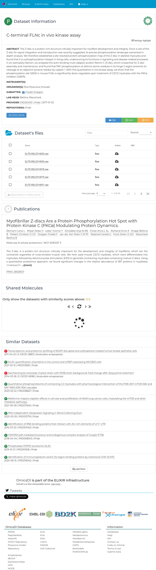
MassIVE (12, 538)
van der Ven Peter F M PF (74, 234)
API (71, 4)
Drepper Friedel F (48, 234)
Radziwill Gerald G (101, 234)
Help (83, 4)
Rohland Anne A (120, 230)
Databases (59, 4)
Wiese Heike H (35, 230)
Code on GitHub (116, 545)
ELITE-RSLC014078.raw (36, 169)
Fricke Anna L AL (99, 230)
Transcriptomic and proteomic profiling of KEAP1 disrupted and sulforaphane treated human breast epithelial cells (72, 351)
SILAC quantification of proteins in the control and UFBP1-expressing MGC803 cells (54, 362)
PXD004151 (26, 102)
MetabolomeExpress (83, 542)
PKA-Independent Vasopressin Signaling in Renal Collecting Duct (44, 413)
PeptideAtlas (15, 535)
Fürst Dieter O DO (123, 234)
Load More (79, 469)
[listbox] (145, 132)
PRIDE (11, 531)
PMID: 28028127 (15, 271)
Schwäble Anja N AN (77, 230)
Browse (26, 4)
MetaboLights (80, 531)
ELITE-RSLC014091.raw (36, 185)
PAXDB (44, 545)
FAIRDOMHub (80, 551)
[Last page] (148, 193)
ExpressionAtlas (16, 561)
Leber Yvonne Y (54, 230)
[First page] (128, 193)
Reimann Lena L (16, 230)
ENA (42, 538)
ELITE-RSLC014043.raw (36, 153)
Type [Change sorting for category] (97, 145)
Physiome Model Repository (17, 547)
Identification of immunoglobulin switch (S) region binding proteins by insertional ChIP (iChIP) (60, 457)
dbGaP (11, 558)
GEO (10, 565)
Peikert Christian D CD (23, 234)
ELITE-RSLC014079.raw (36, 177)
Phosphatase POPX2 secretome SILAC (29, 446)
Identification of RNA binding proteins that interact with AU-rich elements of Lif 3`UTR (56, 424)
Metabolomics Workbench (80, 537)
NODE (11, 568)
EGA (42, 531)
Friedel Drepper (32, 92)
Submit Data (42, 4)
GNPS (76, 545)
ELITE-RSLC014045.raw (36, 161)
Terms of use (114, 548)
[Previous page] (135, 193)
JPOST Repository (17, 542)
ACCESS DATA (16, 115)
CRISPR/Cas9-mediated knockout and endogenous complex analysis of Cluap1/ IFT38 (55, 435)
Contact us (113, 542)
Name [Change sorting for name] (27, 145)
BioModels (78, 548)
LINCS (43, 542)
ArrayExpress (15, 555)
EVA (42, 535)
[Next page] (141, 193)
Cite (113, 120)
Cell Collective (47, 548)
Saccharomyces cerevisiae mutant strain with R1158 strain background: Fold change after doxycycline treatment (70, 373)
